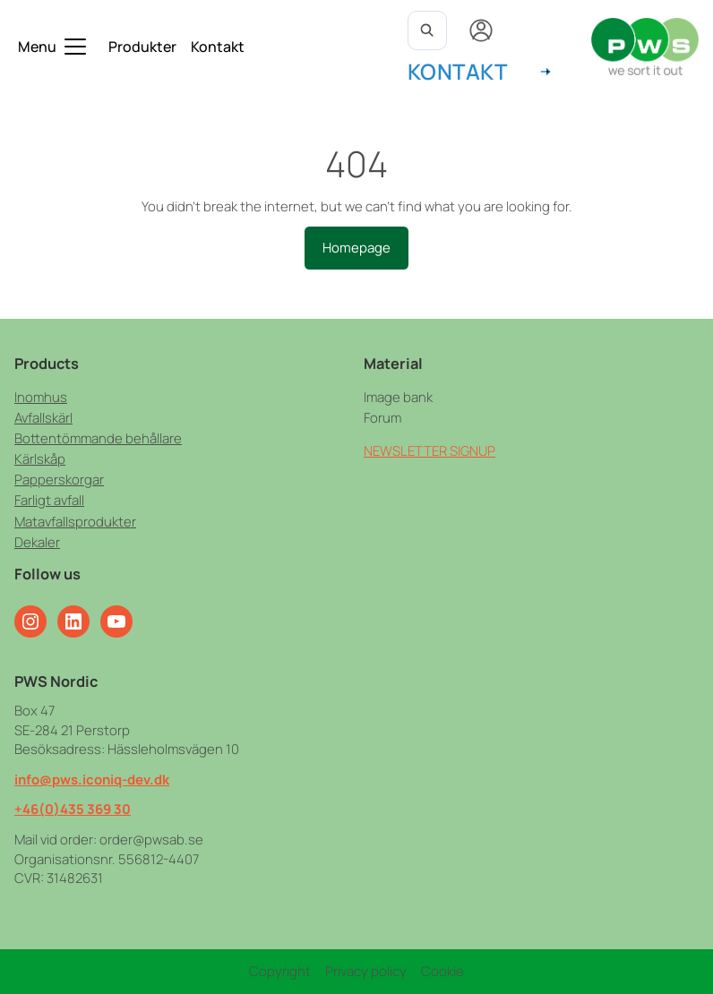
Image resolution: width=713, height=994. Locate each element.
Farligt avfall (49, 500)
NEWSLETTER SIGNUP (429, 450)
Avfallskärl (43, 417)
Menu (37, 46)
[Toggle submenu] (75, 46)
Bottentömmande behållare (98, 438)
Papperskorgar (59, 479)
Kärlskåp (39, 458)
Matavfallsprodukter (75, 521)
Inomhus (40, 397)
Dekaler (37, 542)
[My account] (481, 30)
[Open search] (427, 30)
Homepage (356, 247)
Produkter (142, 46)
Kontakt (218, 46)
